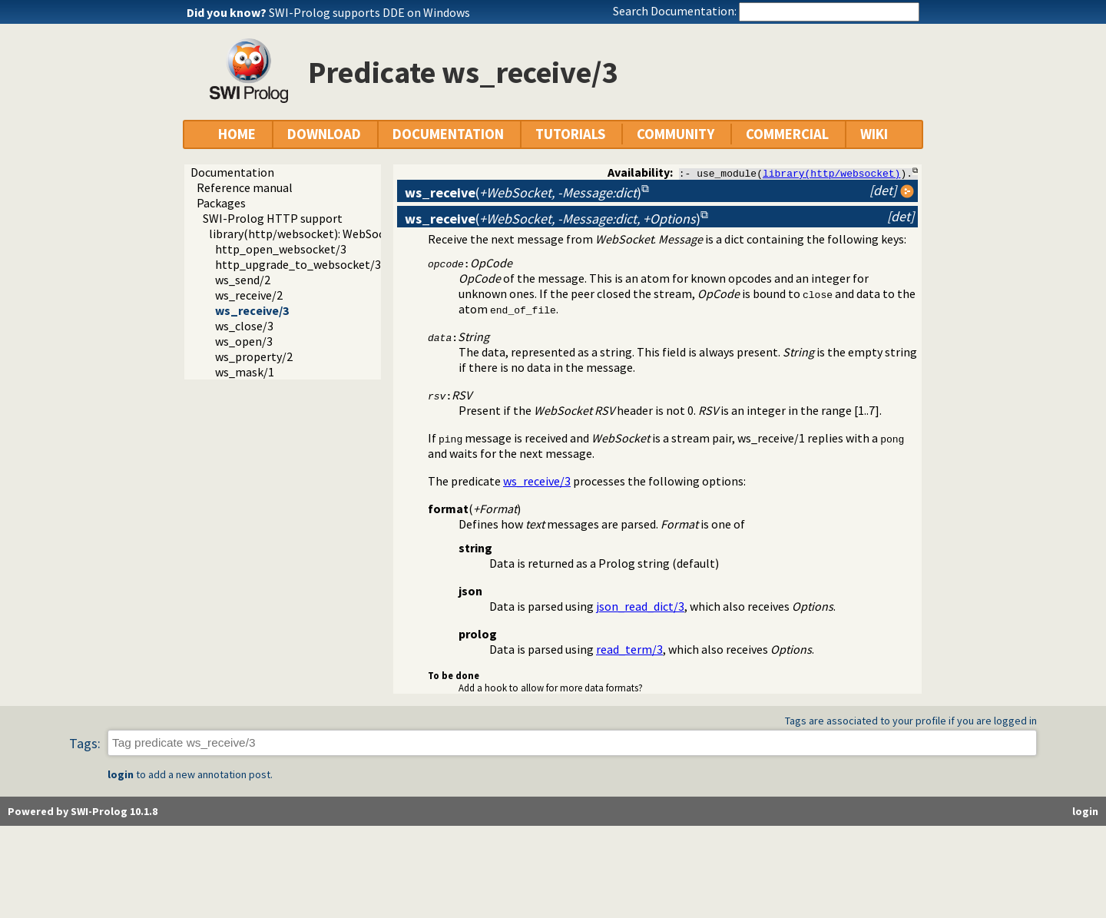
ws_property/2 (254, 356)
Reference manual (245, 187)
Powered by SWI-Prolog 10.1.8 (82, 811)
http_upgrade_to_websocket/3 (298, 264)
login (121, 774)
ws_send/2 (242, 279)
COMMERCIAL (787, 134)
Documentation (232, 172)
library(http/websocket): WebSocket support (327, 233)
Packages (221, 202)
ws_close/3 (244, 325)
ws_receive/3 (252, 310)
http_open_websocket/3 (280, 249)
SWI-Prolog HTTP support (273, 218)
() (523, 192)
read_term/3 (629, 649)
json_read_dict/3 (640, 606)
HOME (237, 134)
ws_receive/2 (249, 295)
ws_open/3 (244, 341)
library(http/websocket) (831, 173)
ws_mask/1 (244, 371)
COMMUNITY (675, 134)
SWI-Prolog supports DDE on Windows (369, 12)
